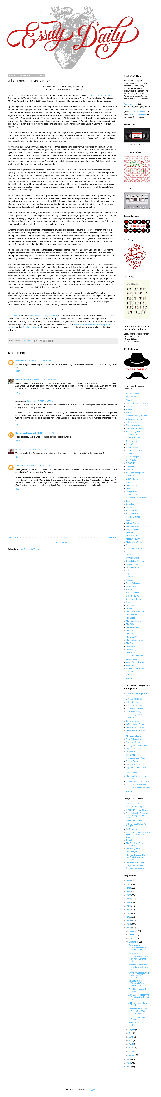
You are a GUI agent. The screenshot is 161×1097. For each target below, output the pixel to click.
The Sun (129, 643)
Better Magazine (133, 425)
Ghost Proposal (132, 495)
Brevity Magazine (133, 431)
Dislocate (130, 466)
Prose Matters (134, 953)
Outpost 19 (130, 752)
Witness (129, 675)
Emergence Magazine (135, 472)
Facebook (142, 114)
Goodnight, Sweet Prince (136, 498)
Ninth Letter (131, 552)
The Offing (130, 624)
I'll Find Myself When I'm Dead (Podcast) (136, 825)
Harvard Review (132, 510)
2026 (129, 881)
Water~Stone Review (135, 662)
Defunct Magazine (133, 457)
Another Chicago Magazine (137, 403)
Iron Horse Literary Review (137, 526)
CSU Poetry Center (134, 715)
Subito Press (131, 773)
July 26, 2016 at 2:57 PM (43, 433)
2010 (129, 1067)
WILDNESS (131, 672)
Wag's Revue (131, 659)
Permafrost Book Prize (135, 758)
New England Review (135, 548)
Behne (18, 449)
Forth (128, 482)
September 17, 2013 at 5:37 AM (43, 380)
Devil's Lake (131, 460)
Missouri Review (133, 539)
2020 (129, 902)
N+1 (128, 545)
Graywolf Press (132, 721)
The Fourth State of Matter (101, 95)
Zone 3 (129, 678)
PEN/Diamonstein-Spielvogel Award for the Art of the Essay (138, 834)
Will (134, 112)
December (133, 931)
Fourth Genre (131, 485)
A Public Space (132, 394)
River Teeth (130, 589)
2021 (129, 899)
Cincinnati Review (133, 435)
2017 (129, 913)
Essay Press (131, 476)
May (131, 1040)
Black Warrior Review (135, 428)
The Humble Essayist (135, 862)
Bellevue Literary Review (136, 416)
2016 (129, 917)
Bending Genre (132, 804)
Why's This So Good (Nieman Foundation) (135, 867)
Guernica (130, 504)
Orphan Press (132, 564)
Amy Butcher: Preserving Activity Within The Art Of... (138, 997)
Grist (128, 501)
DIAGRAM (130, 463)
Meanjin (129, 533)
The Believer (131, 615)
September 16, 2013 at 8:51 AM (38, 360)
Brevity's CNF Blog (134, 807)
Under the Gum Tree (134, 656)
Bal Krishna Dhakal (23, 433)
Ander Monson (130, 104)
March (132, 1048)
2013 (129, 928)
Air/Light (129, 400)
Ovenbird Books (132, 755)
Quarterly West (132, 586)
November (133, 935)
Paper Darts (131, 574)
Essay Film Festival (134, 821)
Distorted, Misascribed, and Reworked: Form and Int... (138, 967)
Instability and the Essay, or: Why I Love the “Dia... (138, 959)
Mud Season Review (134, 542)
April (131, 1044)
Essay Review (132, 479)
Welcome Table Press (135, 668)
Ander (141, 112)
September (134, 942)
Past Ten (129, 577)
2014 (129, 924)
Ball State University (31, 327)
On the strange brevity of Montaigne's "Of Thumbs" (138, 975)
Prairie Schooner (133, 583)
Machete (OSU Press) (135, 727)
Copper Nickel (132, 447)
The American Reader (135, 611)
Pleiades (129, 580)
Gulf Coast (130, 507)
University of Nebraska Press (138, 788)
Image (128, 520)
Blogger (91, 1089)
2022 (129, 895)
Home (63, 537)
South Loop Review (134, 599)
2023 (129, 892)
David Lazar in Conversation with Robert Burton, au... (137, 947)
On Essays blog (132, 829)
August (132, 1030)
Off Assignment (132, 558)
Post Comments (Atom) (29, 549)
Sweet (128, 602)
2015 (129, 921)
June (131, 1037)
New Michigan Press (134, 739)
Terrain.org (130, 605)
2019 (129, 906)
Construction (131, 441)
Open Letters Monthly (135, 561)
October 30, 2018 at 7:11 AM (34, 449)
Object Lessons (132, 555)
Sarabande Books (133, 764)
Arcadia (129, 406)
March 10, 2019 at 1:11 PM (40, 466)
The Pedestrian (132, 627)
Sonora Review (132, 596)
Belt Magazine (132, 422)
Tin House (130, 646)
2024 (129, 888)
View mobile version (62, 542)
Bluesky (132, 114)
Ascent (129, 409)
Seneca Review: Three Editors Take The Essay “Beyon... (137, 1011)
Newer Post (13, 537)
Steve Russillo (21, 466)
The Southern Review (135, 640)
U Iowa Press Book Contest (137, 781)
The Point (130, 634)
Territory (129, 608)
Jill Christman (14, 316)
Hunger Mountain (133, 517)
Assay (128, 413)
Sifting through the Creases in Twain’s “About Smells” (137, 983)
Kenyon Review (132, 529)
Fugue (128, 488)
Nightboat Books (133, 742)
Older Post (112, 537)
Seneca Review (132, 593)
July (131, 1033)
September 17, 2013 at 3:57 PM (40, 401)
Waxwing (130, 665)
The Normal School (134, 621)
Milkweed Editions (133, 536)
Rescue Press (132, 761)
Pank (128, 570)
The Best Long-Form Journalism (134, 844)
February (133, 1051)
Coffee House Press (134, 708)
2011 (129, 1063)
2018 (129, 910)
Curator (129, 454)
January (132, 1055)
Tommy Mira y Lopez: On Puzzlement (138, 1018)
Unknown (19, 360)
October (132, 938)
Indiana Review (132, 523)
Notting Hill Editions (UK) (136, 745)
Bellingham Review (134, 419)
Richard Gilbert (22, 380)
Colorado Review (133, 438)
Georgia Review (132, 492)
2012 (129, 1059)
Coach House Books (134, 705)
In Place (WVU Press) (135, 724)
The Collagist (131, 618)
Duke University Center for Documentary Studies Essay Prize (138, 815)
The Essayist (131, 852)
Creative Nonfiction (134, 450)
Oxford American (133, 567)
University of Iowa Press (136, 785)
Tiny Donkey (131, 649)
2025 (129, 884)
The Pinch (130, 631)
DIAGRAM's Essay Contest (137, 810)
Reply (17, 371)
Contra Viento (131, 444)
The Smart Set (132, 637)
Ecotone (129, 469)
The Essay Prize (133, 849)
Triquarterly (130, 653)
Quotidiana (130, 840)
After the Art (131, 397)
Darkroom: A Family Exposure (43, 316)
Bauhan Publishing (134, 699)
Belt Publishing (132, 702)
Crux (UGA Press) (133, 711)
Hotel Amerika (132, 514)
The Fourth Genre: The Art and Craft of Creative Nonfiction (137, 857)
